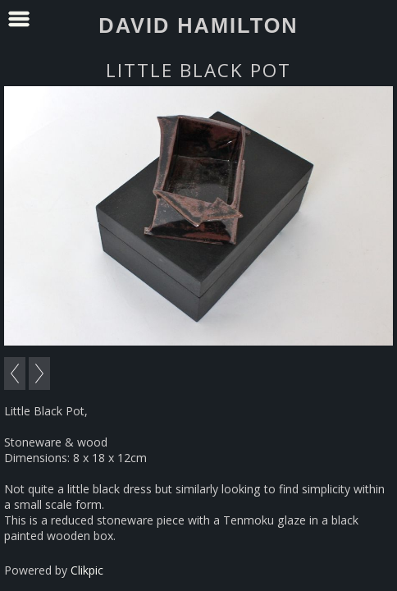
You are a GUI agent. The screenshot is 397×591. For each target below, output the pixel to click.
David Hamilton (198, 25)
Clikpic (87, 570)
